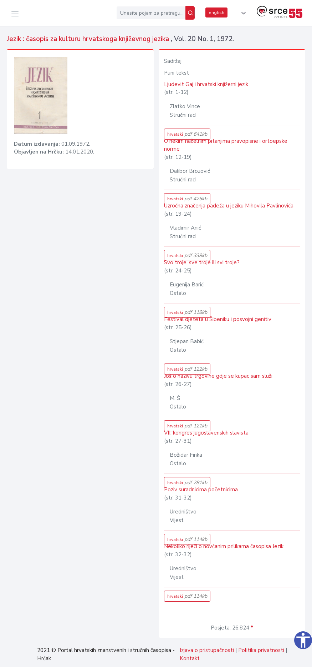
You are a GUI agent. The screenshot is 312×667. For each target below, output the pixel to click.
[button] (242, 13)
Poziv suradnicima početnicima (201, 489)
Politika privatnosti (261, 650)
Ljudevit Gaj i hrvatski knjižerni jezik (206, 84)
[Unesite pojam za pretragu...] (151, 13)
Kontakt (190, 658)
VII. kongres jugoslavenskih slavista (206, 432)
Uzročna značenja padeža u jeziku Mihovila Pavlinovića (228, 205)
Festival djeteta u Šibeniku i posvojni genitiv (217, 319)
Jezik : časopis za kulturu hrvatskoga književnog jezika (89, 39)
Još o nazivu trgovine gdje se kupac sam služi (218, 376)
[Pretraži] (190, 13)
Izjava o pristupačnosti (207, 650)
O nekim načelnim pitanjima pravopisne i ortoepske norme (225, 145)
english (216, 12)
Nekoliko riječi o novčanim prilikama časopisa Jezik (223, 546)
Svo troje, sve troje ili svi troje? (202, 262)
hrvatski (187, 134)
